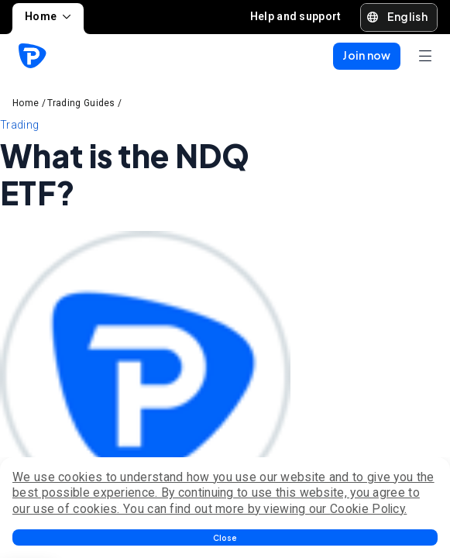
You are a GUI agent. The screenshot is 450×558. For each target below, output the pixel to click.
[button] (225, 537)
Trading (19, 125)
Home (48, 16)
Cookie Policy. (368, 508)
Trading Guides (81, 103)
